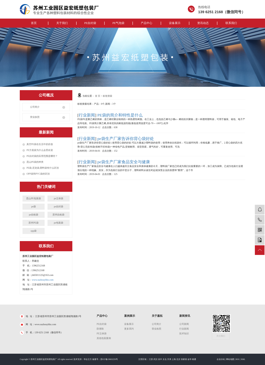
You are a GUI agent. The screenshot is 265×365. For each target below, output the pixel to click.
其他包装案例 (104, 338)
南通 (194, 359)
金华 (189, 359)
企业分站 (221, 359)
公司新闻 (184, 324)
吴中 (160, 359)
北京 (178, 359)
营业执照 (35, 117)
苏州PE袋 (33, 222)
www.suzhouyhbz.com (42, 280)
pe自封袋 (58, 206)
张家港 (184, 359)
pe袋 (33, 206)
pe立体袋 (58, 198)
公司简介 (35, 107)
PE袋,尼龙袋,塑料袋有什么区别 (43, 168)
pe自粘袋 (33, 214)
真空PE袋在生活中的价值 (40, 144)
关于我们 (62, 23)
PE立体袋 (101, 333)
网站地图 (230, 359)
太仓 (165, 359)
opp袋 (34, 231)
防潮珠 (100, 329)
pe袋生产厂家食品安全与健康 (123, 162)
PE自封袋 (90, 23)
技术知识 (184, 333)
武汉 (155, 359)
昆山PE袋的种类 (35, 162)
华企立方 (88, 359)
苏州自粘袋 (58, 214)
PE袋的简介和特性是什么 (120, 115)
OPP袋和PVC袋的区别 (38, 174)
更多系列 (129, 329)
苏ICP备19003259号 (109, 359)
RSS (237, 359)
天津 (169, 359)
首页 (34, 23)
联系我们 (231, 23)
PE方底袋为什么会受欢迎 (40, 150)
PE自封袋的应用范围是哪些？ (42, 156)
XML (243, 359)
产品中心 (146, 23)
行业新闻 (87, 115)
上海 (174, 359)
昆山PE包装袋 (33, 198)
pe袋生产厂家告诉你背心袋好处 (125, 138)
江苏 (151, 359)
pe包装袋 (58, 222)
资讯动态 (203, 23)
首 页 (97, 96)
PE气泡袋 (118, 23)
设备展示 (174, 23)
